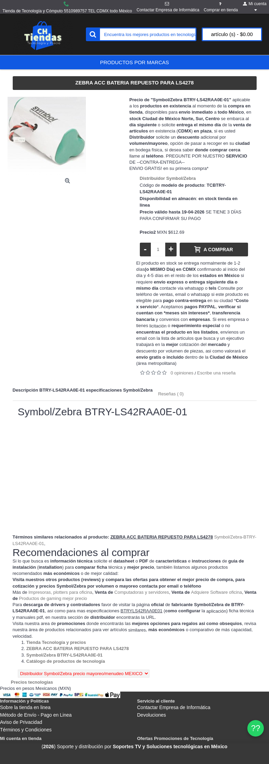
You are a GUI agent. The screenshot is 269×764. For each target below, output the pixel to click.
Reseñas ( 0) (170, 393)
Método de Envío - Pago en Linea (36, 715)
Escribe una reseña (216, 372)
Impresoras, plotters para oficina (60, 592)
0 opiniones (182, 372)
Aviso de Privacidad (21, 722)
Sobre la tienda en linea (25, 707)
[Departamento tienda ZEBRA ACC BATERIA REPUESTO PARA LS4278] (77, 648)
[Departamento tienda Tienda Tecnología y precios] (56, 642)
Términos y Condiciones (26, 729)
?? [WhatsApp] (255, 728)
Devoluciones (151, 715)
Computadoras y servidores (141, 592)
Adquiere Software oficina (216, 592)
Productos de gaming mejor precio (53, 598)
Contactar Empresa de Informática (173, 707)
